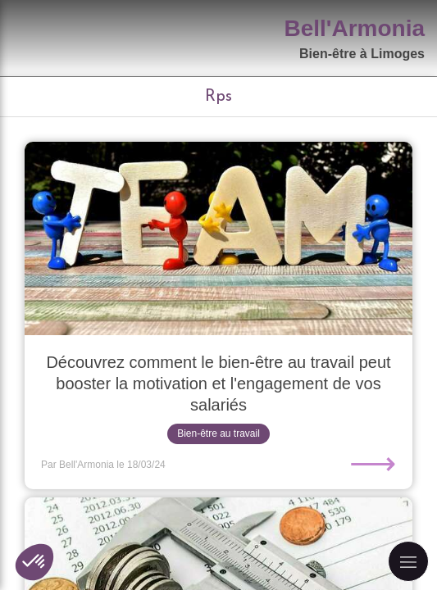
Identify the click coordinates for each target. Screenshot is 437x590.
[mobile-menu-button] (408, 561)
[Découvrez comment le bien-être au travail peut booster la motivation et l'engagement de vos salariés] (218, 239)
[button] (34, 562)
